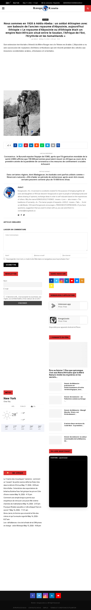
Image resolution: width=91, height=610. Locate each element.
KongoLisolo (63, 318)
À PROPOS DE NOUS (19, 608)
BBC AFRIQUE (17, 473)
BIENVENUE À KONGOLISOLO (72, 3)
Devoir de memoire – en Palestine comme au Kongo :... (75, 399)
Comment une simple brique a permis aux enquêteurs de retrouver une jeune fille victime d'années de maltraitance (21, 501)
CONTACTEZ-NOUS (34, 608)
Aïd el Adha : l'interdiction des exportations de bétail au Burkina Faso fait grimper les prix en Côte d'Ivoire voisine (22, 491)
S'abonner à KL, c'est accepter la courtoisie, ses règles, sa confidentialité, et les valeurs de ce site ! (22, 298)
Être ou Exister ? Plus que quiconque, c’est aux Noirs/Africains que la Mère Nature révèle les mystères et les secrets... (66, 373)
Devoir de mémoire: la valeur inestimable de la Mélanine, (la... (75, 439)
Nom (5, 281)
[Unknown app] (53, 308)
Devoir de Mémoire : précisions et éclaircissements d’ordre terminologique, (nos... (74, 386)
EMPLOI (45, 608)
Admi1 (36, 39)
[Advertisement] (45, 71)
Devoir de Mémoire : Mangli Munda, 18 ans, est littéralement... (75, 412)
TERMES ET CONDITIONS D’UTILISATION (63, 608)
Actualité (45, 19)
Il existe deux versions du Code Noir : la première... (74, 424)
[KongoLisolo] (53, 322)
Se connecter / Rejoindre (51, 3)
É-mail (6, 289)
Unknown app (64, 304)
